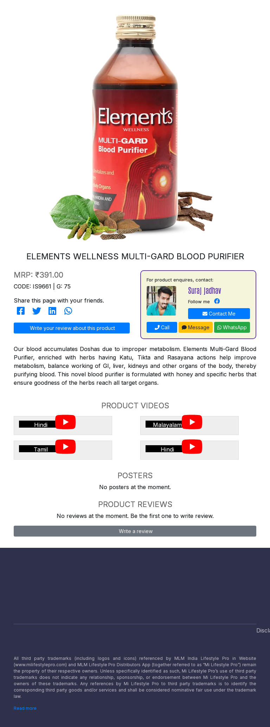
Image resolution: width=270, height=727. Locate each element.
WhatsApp (232, 327)
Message (196, 327)
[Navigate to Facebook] (217, 301)
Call (162, 327)
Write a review (135, 531)
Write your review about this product (71, 328)
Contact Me (219, 314)
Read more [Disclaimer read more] (25, 708)
